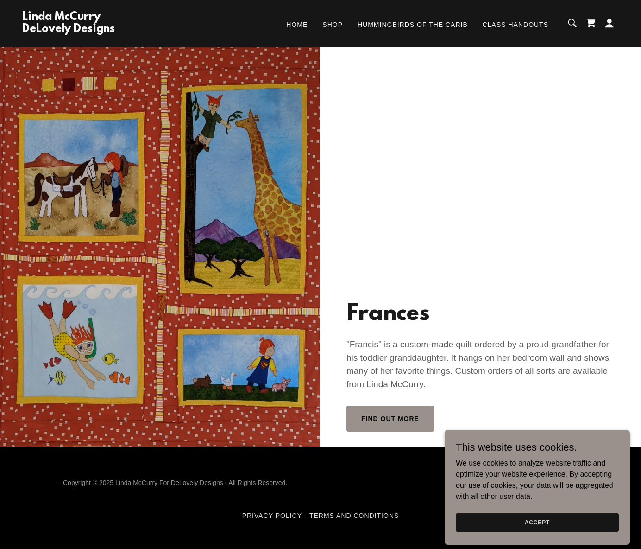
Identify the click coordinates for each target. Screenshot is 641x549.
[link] (68, 29)
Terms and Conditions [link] (354, 515)
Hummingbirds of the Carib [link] (413, 24)
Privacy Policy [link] (272, 515)
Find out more (390, 418)
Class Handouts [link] (515, 24)
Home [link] (297, 24)
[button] (609, 23)
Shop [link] (332, 24)
